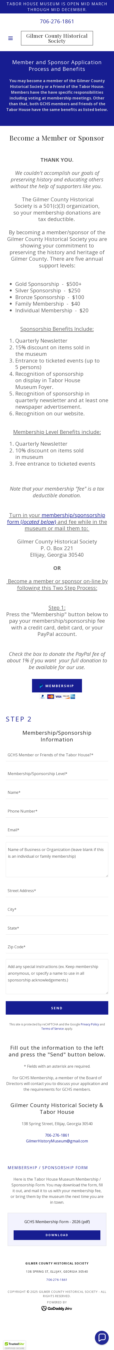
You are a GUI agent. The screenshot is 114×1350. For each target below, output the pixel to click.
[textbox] (57, 754)
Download (57, 1235)
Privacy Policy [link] (90, 1024)
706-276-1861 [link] (57, 21)
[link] (57, 38)
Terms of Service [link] (52, 1029)
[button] (13, 38)
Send (57, 1008)
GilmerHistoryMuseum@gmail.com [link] (57, 1141)
